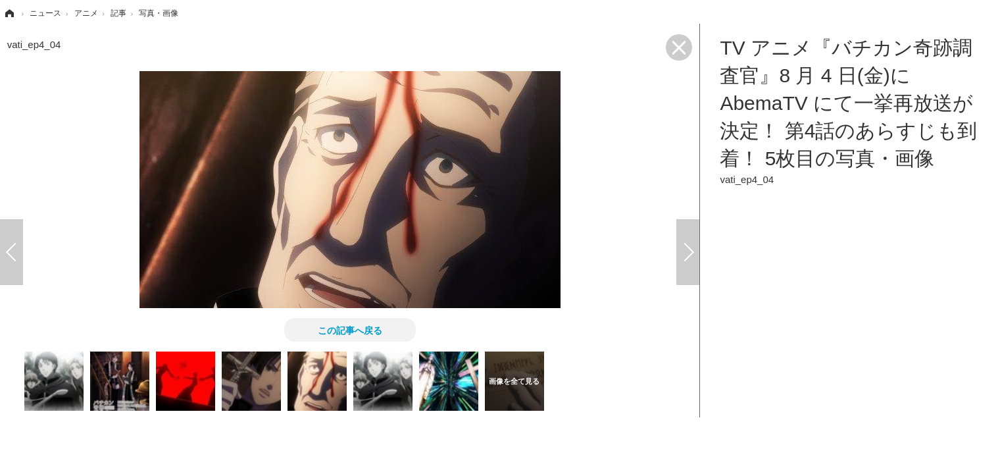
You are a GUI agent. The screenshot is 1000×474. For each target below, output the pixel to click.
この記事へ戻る (350, 329)
